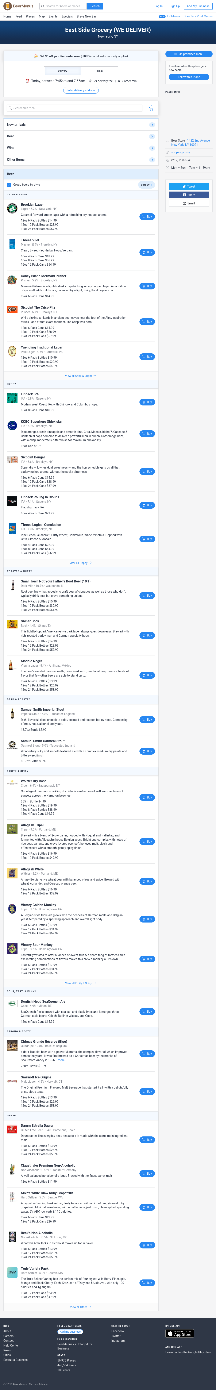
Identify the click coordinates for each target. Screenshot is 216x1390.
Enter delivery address (80, 90)
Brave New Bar (86, 16)
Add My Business (198, 6)
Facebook (117, 1331)
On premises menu (189, 54)
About (7, 1331)
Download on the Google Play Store (188, 1352)
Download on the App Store (179, 1333)
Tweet (189, 186)
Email (189, 203)
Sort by (147, 184)
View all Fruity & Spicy (80, 983)
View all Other (80, 1307)
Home (7, 16)
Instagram (118, 1340)
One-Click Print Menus (198, 16)
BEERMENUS (18, 6)
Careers (8, 1336)
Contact (8, 1340)
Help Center (11, 1345)
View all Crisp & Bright (80, 375)
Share (189, 195)
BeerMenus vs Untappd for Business (74, 1346)
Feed (18, 16)
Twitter (115, 1336)
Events (53, 16)
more (61, 1060)
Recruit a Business (15, 1360)
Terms (33, 1384)
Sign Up (175, 6)
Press (7, 1350)
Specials (67, 16)
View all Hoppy (80, 563)
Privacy (43, 1384)
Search (95, 6)
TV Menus (173, 16)
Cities (7, 1355)
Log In (158, 6)
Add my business (70, 1331)
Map (42, 16)
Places (30, 16)
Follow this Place (189, 77)
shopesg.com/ (180, 152)
